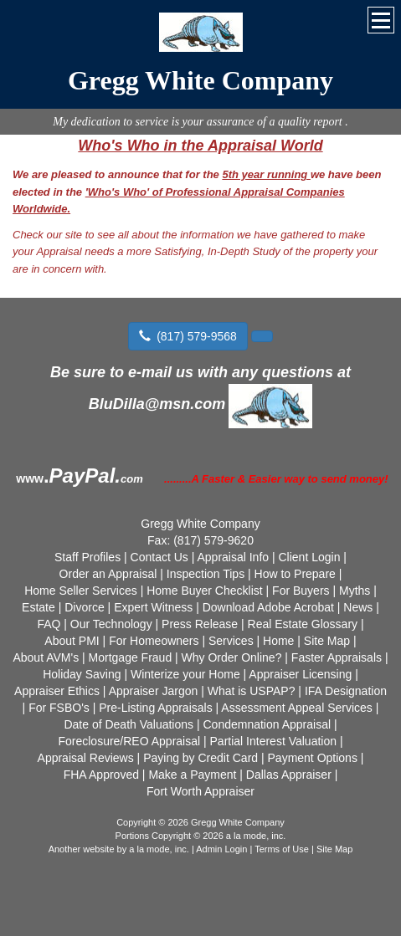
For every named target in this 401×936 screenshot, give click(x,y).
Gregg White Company (200, 80)
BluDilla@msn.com (157, 404)
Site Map (334, 849)
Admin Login (221, 849)
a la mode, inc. (159, 849)
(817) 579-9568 (188, 336)
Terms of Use (281, 849)
